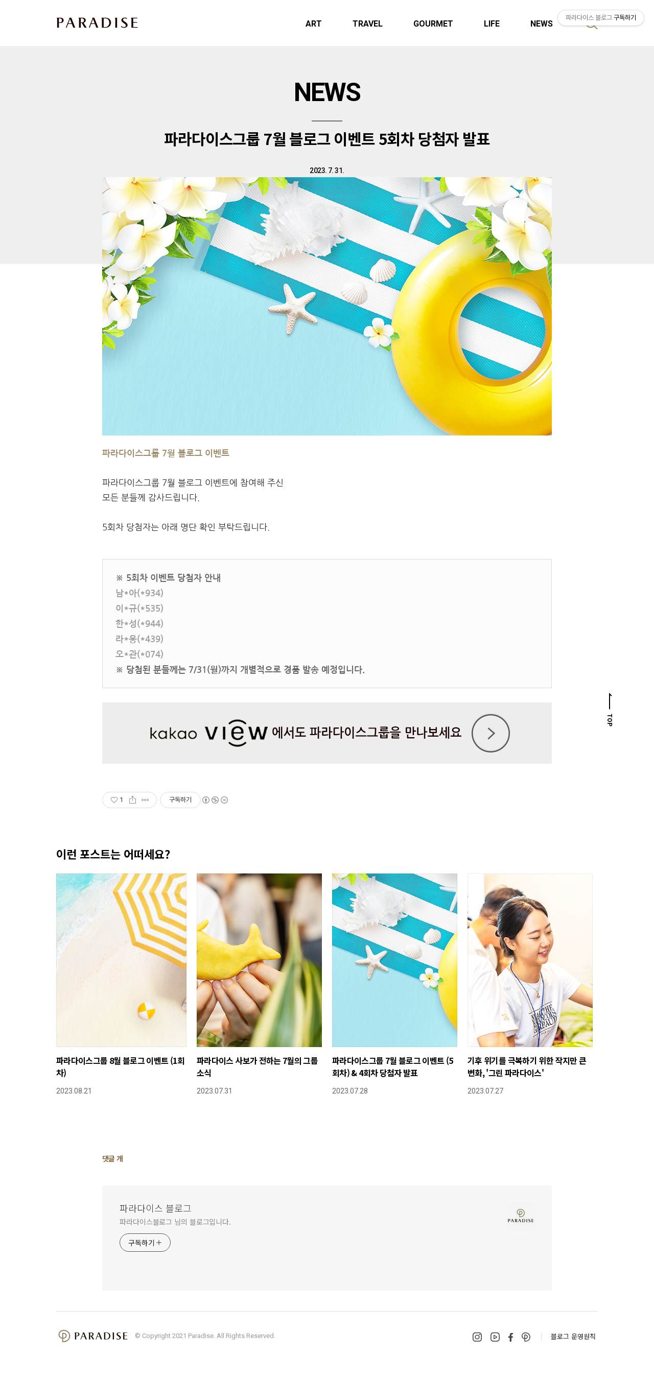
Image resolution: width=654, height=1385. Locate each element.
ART (314, 24)
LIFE (492, 24)
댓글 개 (112, 1158)
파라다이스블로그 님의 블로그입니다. (175, 1222)
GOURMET (433, 24)
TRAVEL (368, 24)
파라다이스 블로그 (156, 1208)
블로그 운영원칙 (573, 1336)
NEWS (541, 24)
